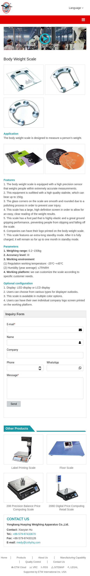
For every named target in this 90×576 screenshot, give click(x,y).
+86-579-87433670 (24, 533)
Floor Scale (66, 467)
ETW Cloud (18, 567)
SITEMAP (57, 567)
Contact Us (18, 519)
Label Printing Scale (23, 467)
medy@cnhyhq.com (28, 542)
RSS (44, 567)
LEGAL (72, 567)
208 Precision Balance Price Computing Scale (23, 507)
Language (76, 7)
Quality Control (33, 562)
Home (4, 557)
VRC (33, 567)
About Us (43, 557)
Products (22, 557)
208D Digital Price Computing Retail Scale (66, 507)
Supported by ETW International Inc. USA (45, 572)
